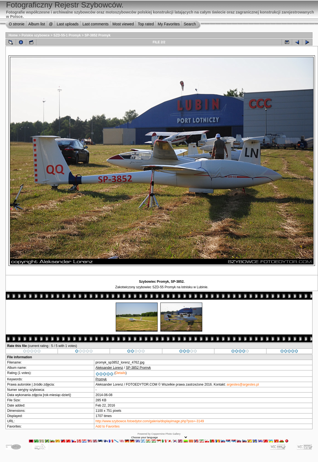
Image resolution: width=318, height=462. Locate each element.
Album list (36, 24)
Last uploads (68, 24)
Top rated (146, 24)
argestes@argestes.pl (243, 384)
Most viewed (123, 24)
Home (13, 35)
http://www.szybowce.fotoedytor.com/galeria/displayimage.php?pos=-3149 (150, 421)
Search (190, 24)
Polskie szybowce (35, 35)
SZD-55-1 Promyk (67, 35)
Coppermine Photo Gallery (165, 433)
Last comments (95, 24)
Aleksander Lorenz (109, 368)
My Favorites (169, 24)
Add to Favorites (108, 426)
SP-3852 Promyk (98, 35)
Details (120, 373)
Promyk (101, 379)
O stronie (17, 24)
